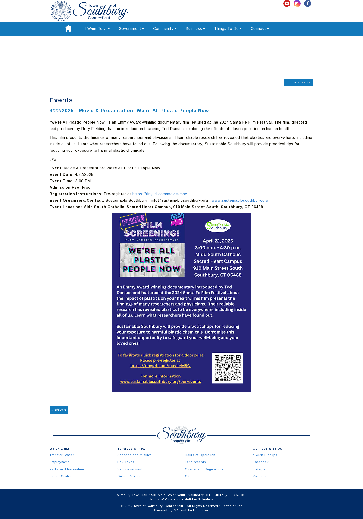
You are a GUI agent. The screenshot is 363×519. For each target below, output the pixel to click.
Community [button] (164, 29)
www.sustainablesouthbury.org (240, 200)
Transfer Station (62, 455)
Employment (59, 462)
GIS (188, 476)
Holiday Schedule (199, 499)
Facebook (261, 462)
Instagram (261, 469)
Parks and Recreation (67, 469)
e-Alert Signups (265, 455)
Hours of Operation (200, 455)
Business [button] (195, 29)
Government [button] (131, 29)
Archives (58, 410)
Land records (195, 462)
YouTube (260, 476)
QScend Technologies (191, 510)
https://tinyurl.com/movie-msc (159, 194)
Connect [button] (260, 29)
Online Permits (129, 476)
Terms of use (232, 506)
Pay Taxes (125, 462)
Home (292, 82)
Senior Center (60, 476)
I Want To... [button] (97, 29)
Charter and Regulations (204, 469)
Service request (129, 469)
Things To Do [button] (227, 29)
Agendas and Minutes (134, 455)
